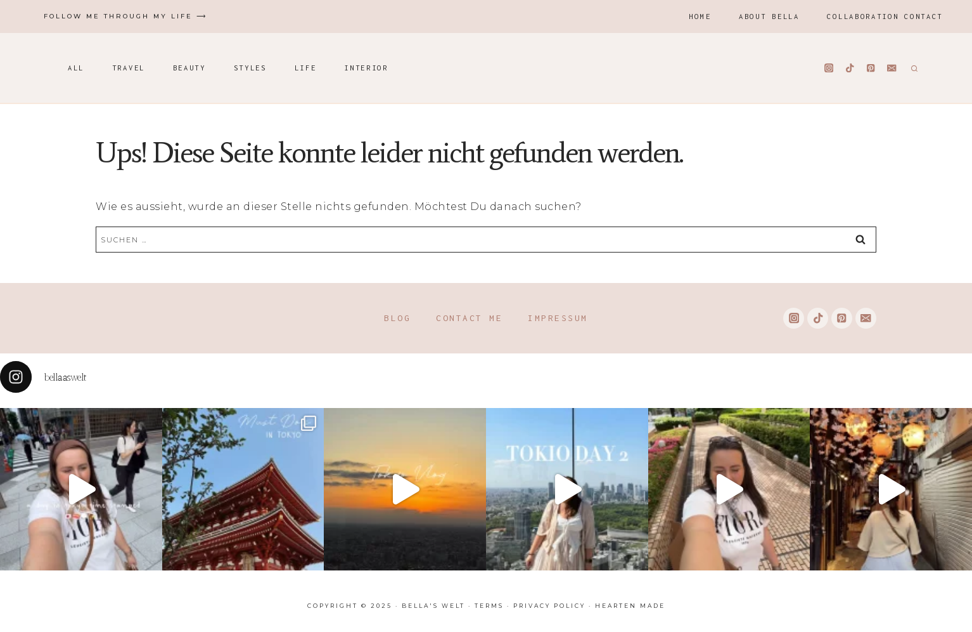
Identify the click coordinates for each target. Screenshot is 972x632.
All (76, 67)
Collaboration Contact (885, 16)
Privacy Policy (549, 605)
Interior (366, 67)
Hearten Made (630, 605)
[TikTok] (850, 68)
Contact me (469, 318)
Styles (250, 67)
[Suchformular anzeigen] (912, 68)
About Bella (769, 16)
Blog (397, 318)
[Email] (892, 68)
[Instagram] (829, 68)
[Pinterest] (871, 68)
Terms (489, 605)
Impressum (558, 318)
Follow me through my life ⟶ (125, 16)
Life (306, 67)
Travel (128, 67)
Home (700, 16)
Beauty (189, 67)
